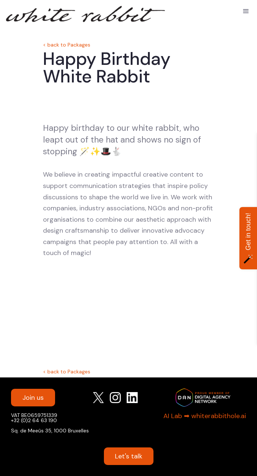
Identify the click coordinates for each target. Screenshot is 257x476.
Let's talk (128, 456)
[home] (40, 12)
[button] (246, 11)
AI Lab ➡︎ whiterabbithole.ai (204, 416)
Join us (33, 397)
